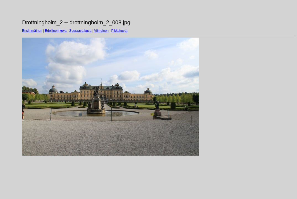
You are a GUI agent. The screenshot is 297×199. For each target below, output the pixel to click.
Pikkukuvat (119, 31)
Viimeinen (101, 31)
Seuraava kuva (80, 31)
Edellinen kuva (56, 31)
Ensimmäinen (32, 31)
